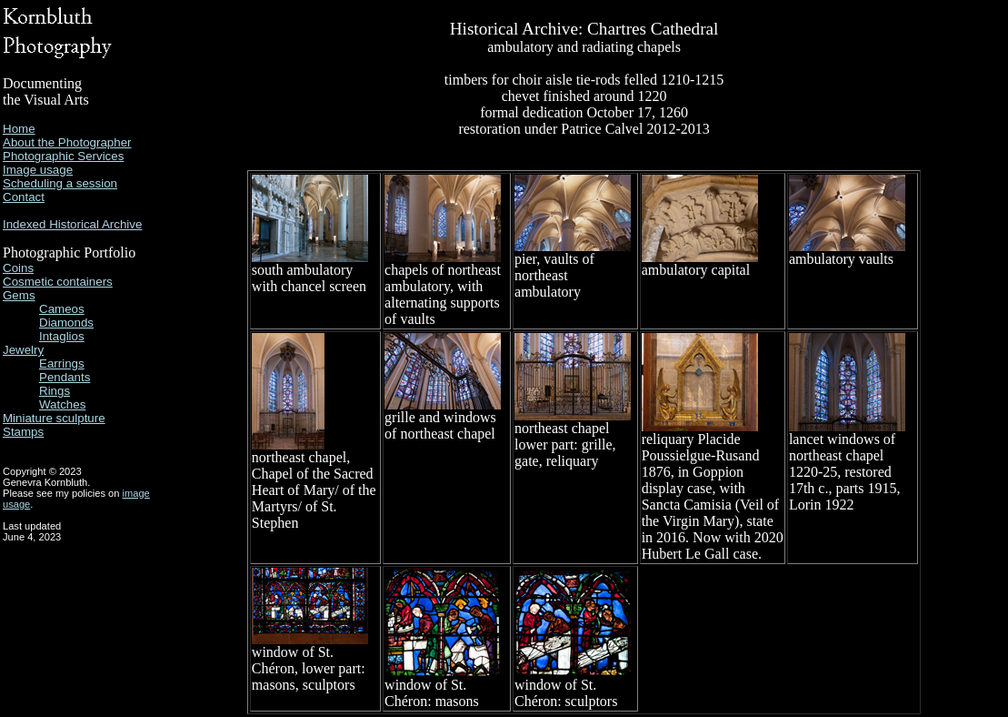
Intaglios (62, 336)
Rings (54, 391)
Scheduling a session (60, 183)
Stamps (23, 432)
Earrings (62, 363)
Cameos (62, 309)
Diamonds (66, 322)
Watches (62, 404)
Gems (19, 295)
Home (19, 129)
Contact (24, 197)
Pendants (64, 377)
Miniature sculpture (54, 418)
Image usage (38, 170)
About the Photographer (67, 142)
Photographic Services (63, 156)
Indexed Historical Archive (72, 224)
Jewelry (23, 350)
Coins (18, 268)
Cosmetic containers (58, 281)
